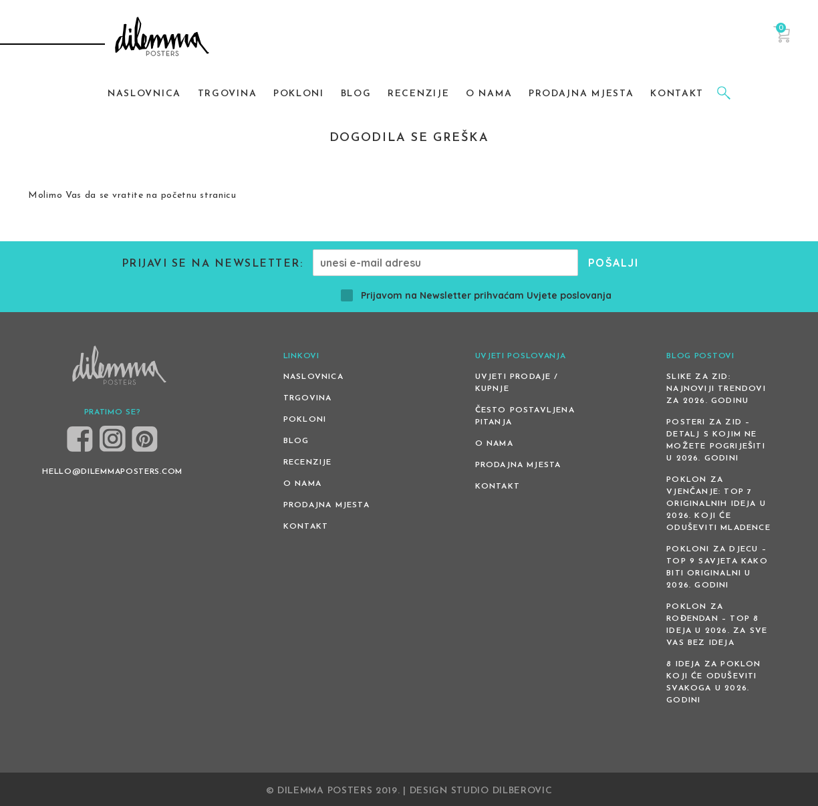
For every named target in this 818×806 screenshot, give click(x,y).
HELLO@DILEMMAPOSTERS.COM (112, 472)
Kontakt (305, 527)
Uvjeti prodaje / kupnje (517, 383)
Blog (296, 441)
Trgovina (307, 398)
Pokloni (304, 420)
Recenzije (307, 462)
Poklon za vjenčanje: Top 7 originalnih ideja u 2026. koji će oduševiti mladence (718, 504)
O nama (302, 484)
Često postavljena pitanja (525, 416)
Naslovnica (313, 377)
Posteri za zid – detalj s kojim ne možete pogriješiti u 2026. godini (715, 440)
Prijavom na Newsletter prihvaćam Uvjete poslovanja (476, 295)
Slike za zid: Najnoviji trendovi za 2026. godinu (716, 389)
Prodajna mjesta (326, 505)
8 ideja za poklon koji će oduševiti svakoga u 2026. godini (713, 682)
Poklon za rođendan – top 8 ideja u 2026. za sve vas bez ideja (716, 625)
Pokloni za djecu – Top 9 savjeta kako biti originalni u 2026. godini (717, 567)
